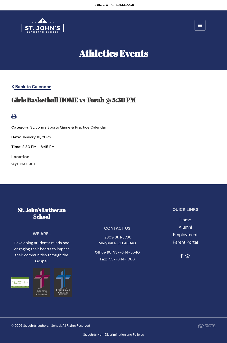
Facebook (181, 256)
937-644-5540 (123, 5)
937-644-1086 (122, 259)
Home (185, 220)
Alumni (185, 227)
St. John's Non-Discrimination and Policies (113, 335)
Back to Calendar (31, 86)
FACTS (187, 256)
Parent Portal (185, 242)
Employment (185, 234)
